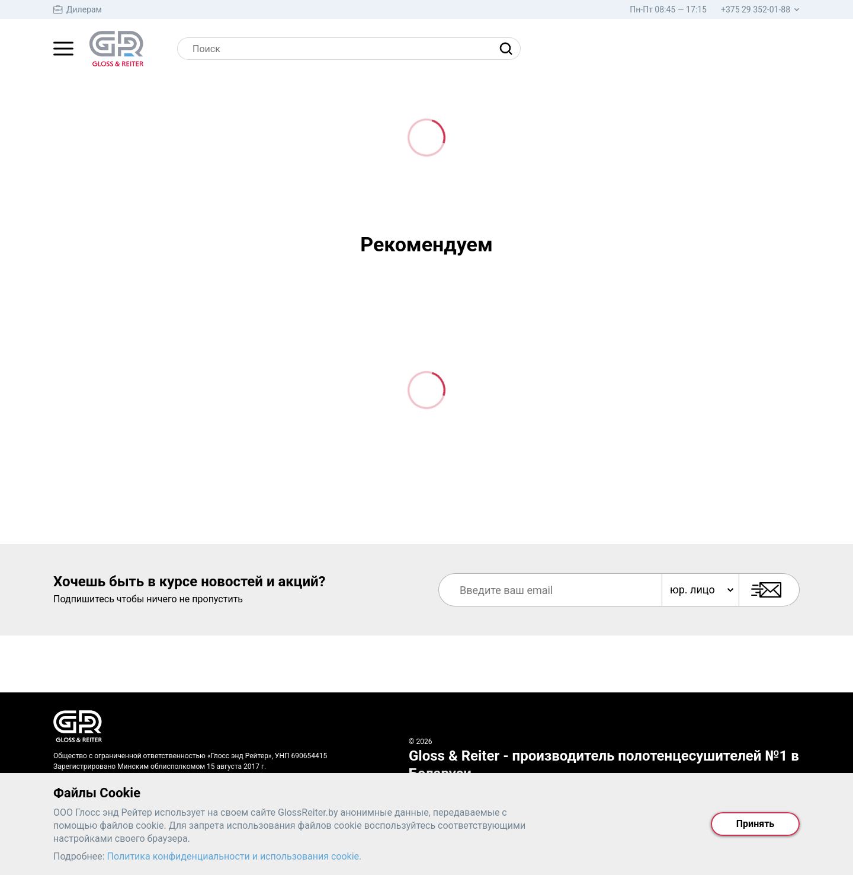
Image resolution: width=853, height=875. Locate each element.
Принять (755, 823)
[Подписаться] (769, 589)
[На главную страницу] (116, 48)
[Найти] (509, 48)
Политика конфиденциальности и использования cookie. (234, 856)
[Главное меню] (63, 48)
